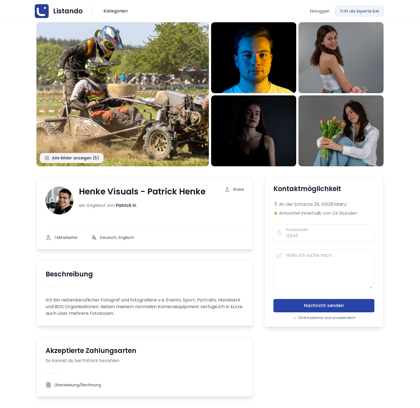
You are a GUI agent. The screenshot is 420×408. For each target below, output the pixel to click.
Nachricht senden (324, 305)
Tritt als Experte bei (359, 11)
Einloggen (320, 11)
